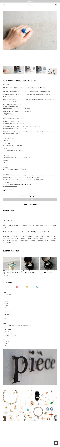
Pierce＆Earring (8, 294)
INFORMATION (30, 1)
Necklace (7, 301)
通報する (12, 210)
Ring (6, 296)
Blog (6, 327)
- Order (6, 305)
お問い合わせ (7, 331)
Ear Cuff (7, 299)
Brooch (6, 320)
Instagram (7, 341)
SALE (6, 318)
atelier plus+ (8, 312)
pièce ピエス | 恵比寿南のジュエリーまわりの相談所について (18, 325)
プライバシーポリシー (9, 333)
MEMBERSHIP (8, 329)
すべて (7, 287)
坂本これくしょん (9, 316)
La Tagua (7, 314)
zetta (6, 307)
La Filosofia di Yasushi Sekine (12, 309)
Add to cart (30, 199)
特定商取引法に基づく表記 (10, 335)
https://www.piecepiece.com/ (10, 186)
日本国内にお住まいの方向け (30, 204)
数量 (4, 190)
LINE (6, 343)
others (6, 303)
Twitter (6, 345)
